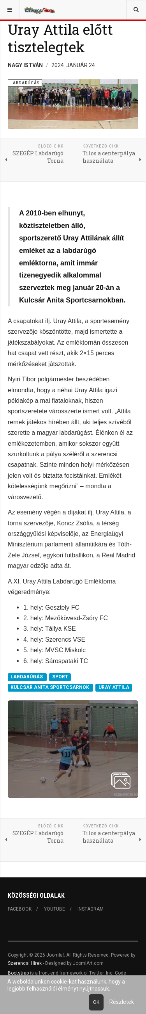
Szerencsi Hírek (25, 963)
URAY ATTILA (114, 687)
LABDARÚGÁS (27, 677)
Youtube (54, 909)
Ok (96, 1002)
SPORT (60, 677)
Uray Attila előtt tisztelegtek (60, 38)
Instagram (90, 909)
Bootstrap (18, 973)
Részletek (121, 1002)
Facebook (20, 909)
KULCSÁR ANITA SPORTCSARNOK (50, 687)
